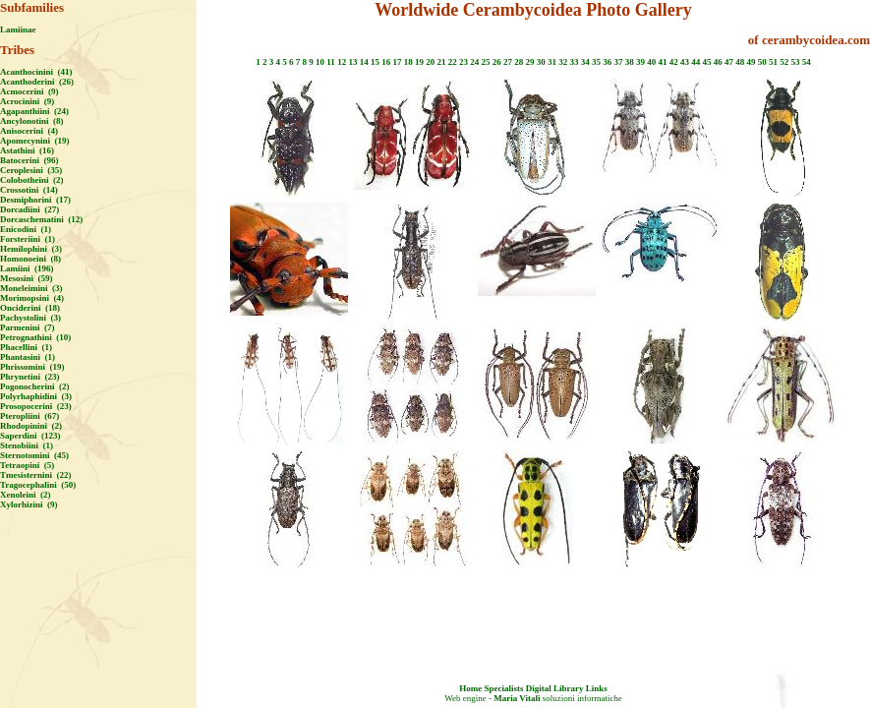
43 (684, 62)
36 (607, 62)
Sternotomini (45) (34, 455)
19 (419, 62)
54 (806, 62)
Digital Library (555, 688)
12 (341, 62)
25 (485, 62)
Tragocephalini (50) (38, 485)
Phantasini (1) (27, 357)
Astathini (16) (27, 150)
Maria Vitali (516, 698)
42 (673, 62)
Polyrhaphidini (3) (36, 396)
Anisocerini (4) (29, 131)
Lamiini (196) (27, 268)
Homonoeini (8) (30, 259)
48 (739, 62)
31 (552, 62)
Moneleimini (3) (31, 288)
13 (352, 62)
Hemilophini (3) (31, 249)
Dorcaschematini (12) (41, 219)
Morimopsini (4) (32, 298)
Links (597, 688)
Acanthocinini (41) (36, 72)
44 (695, 62)
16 (385, 62)
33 (573, 62)
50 (762, 62)
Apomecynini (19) (35, 141)
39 (640, 62)
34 (585, 62)
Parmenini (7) (27, 327)
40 (651, 62)
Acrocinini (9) (27, 101)
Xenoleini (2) (25, 495)
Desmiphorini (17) (35, 200)
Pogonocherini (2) (35, 386)
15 (375, 62)
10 (320, 62)
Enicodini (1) (25, 229)
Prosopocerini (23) (36, 406)
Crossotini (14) (29, 190)
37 (617, 62)
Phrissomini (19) (32, 367)
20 (430, 62)
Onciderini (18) (30, 308)
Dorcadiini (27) (29, 209)
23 (463, 62)
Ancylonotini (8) (32, 121)
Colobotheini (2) (32, 180)
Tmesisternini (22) (36, 475)
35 (596, 62)
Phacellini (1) (26, 347)
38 (629, 62)
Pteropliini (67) (29, 416)
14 (364, 62)
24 (474, 62)
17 (396, 62)
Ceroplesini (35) (31, 170)
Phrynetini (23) (30, 377)
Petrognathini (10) (35, 337)
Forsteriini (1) (27, 239)
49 (750, 62)
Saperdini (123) (30, 436)
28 (518, 62)
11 (330, 62)
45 (706, 62)
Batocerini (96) (29, 160)
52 (784, 62)
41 (662, 62)
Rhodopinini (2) (31, 426)
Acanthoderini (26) (37, 82)
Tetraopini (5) (27, 465)
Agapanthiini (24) (34, 111)
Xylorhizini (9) (29, 504)
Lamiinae (18, 29)
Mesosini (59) (26, 278)
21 (440, 62)
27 (507, 62)
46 (718, 62)
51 (773, 62)
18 (408, 62)
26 (497, 62)
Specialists (503, 688)
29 (529, 62)
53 (794, 62)
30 (541, 62)
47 (729, 62)
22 (452, 62)
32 (562, 62)
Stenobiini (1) (26, 445)
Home (470, 688)
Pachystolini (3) (30, 318)
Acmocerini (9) (29, 91)
